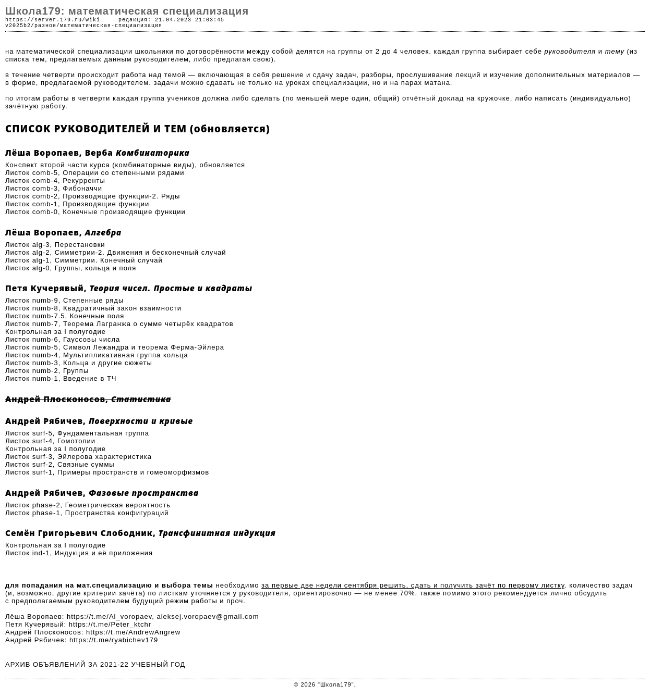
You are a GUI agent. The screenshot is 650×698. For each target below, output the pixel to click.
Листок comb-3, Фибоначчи (53, 188)
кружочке (493, 98)
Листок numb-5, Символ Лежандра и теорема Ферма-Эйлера (114, 347)
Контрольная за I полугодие (55, 331)
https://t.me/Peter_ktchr (110, 624)
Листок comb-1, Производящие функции (77, 204)
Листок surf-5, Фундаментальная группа (77, 433)
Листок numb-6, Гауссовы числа (62, 339)
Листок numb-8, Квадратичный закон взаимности (93, 308)
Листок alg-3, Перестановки (55, 244)
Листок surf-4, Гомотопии (50, 441)
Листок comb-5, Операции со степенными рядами (95, 173)
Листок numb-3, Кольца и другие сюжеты (78, 363)
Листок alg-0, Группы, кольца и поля (70, 268)
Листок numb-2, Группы (47, 371)
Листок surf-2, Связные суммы (60, 464)
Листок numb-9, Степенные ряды (64, 300)
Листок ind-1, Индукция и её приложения (79, 553)
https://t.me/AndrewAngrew (133, 632)
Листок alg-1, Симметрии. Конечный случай (84, 260)
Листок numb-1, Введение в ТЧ (61, 378)
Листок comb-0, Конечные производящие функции (95, 212)
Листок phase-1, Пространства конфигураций (87, 513)
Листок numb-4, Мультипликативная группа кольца (96, 355)
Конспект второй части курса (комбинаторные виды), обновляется (125, 165)
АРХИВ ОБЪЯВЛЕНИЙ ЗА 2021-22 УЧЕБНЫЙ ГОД (95, 664)
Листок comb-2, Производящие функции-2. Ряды (92, 196)
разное (45, 26)
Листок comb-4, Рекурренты (55, 180)
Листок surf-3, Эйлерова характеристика (78, 456)
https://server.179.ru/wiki (52, 20)
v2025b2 (18, 26)
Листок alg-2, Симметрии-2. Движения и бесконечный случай (115, 252)
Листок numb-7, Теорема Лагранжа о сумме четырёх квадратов (119, 324)
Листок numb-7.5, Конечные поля (64, 316)
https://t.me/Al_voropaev (109, 616)
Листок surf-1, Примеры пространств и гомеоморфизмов (107, 472)
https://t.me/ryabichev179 (113, 640)
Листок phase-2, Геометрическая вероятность (88, 505)
